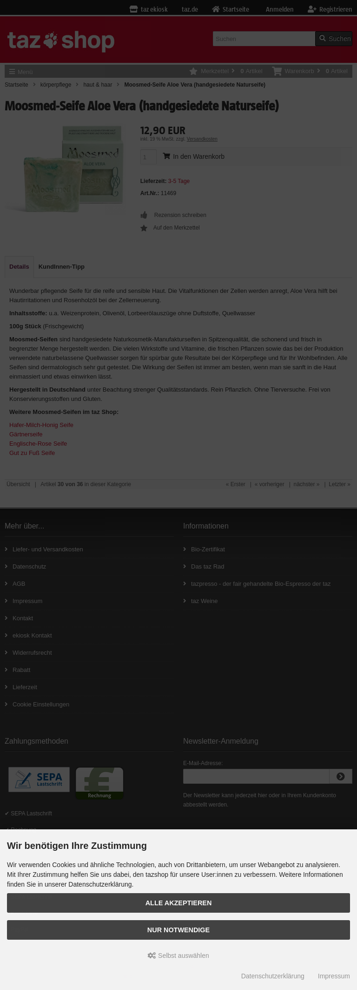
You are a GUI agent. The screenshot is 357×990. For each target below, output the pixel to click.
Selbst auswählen (178, 955)
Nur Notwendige (178, 930)
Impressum (334, 976)
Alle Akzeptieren (178, 903)
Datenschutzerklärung (272, 976)
